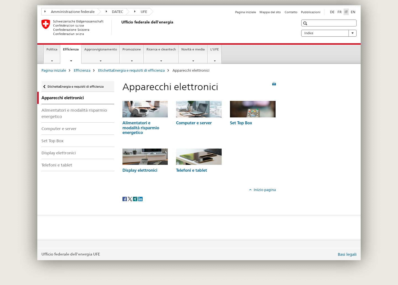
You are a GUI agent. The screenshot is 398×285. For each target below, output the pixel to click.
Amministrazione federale (69, 11)
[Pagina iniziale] (120, 27)
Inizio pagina (264, 189)
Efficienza (72, 51)
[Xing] (135, 199)
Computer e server (59, 128)
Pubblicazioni (310, 12)
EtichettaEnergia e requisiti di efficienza (131, 70)
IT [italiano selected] (346, 12)
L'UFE (214, 49)
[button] (306, 23)
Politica (51, 49)
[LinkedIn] (140, 199)
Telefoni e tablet (56, 165)
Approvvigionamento (100, 49)
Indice (329, 33)
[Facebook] (125, 199)
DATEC (114, 11)
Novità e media (193, 49)
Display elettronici (58, 152)
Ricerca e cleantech (161, 49)
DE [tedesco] (332, 12)
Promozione (131, 49)
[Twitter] (130, 199)
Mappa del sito (270, 12)
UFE (140, 11)
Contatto (291, 12)
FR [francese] (339, 12)
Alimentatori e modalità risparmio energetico (74, 113)
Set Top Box (52, 140)
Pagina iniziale (245, 12)
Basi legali (347, 254)
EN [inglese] (353, 12)
